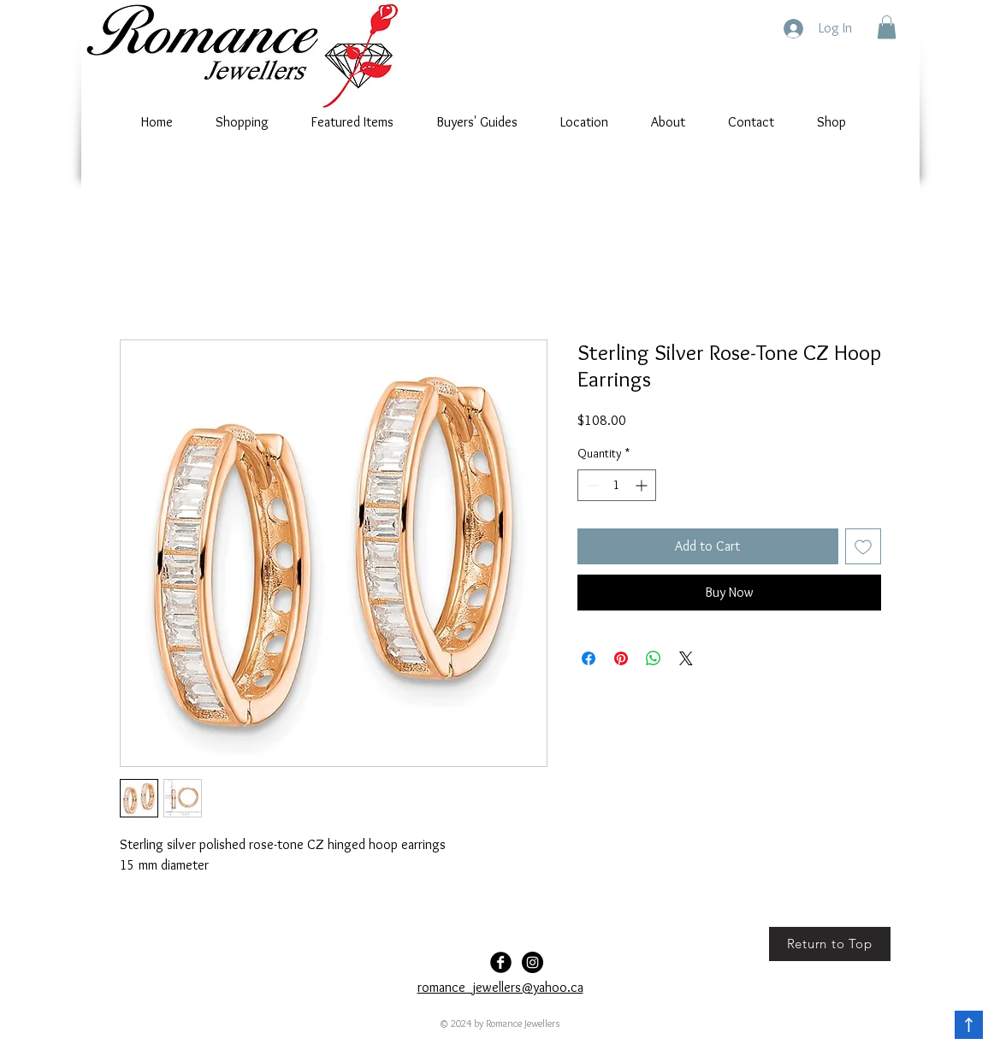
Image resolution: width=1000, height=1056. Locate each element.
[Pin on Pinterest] (621, 658)
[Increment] (643, 485)
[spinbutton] (616, 485)
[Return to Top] (830, 944)
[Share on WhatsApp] (653, 658)
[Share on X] (686, 658)
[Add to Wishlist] (863, 546)
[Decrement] (590, 485)
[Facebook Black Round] (501, 962)
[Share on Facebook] (588, 658)
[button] (886, 26)
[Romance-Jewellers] (532, 962)
